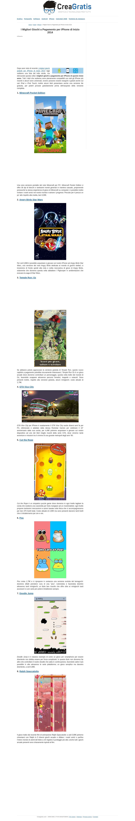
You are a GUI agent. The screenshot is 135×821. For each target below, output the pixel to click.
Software (36, 19)
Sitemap (79, 816)
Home (30, 24)
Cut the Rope (26, 440)
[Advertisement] (50, 52)
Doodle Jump (26, 593)
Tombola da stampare (77, 19)
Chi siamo (72, 816)
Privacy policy (87, 816)
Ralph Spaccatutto (29, 671)
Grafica (19, 19)
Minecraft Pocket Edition (32, 93)
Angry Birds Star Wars (31, 199)
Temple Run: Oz (27, 277)
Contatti (95, 816)
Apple (34, 24)
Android (45, 19)
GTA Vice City (26, 387)
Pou (21, 518)
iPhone (51, 19)
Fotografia (28, 19)
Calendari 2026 (61, 19)
